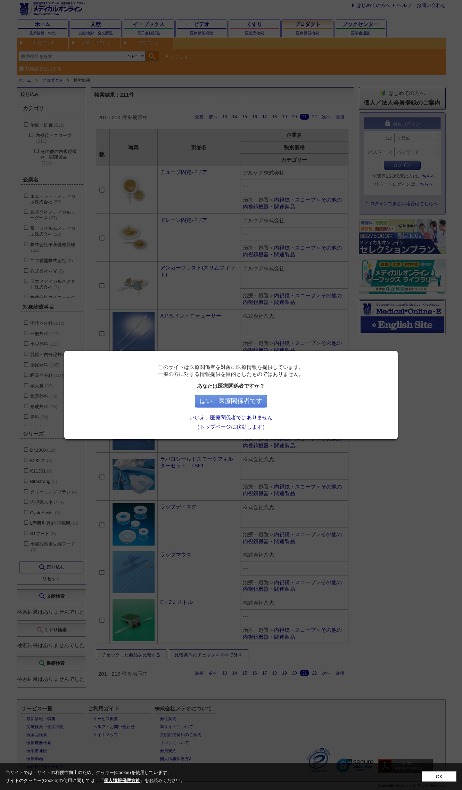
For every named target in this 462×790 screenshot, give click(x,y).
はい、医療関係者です (231, 400)
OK (439, 776)
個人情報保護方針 (122, 780)
